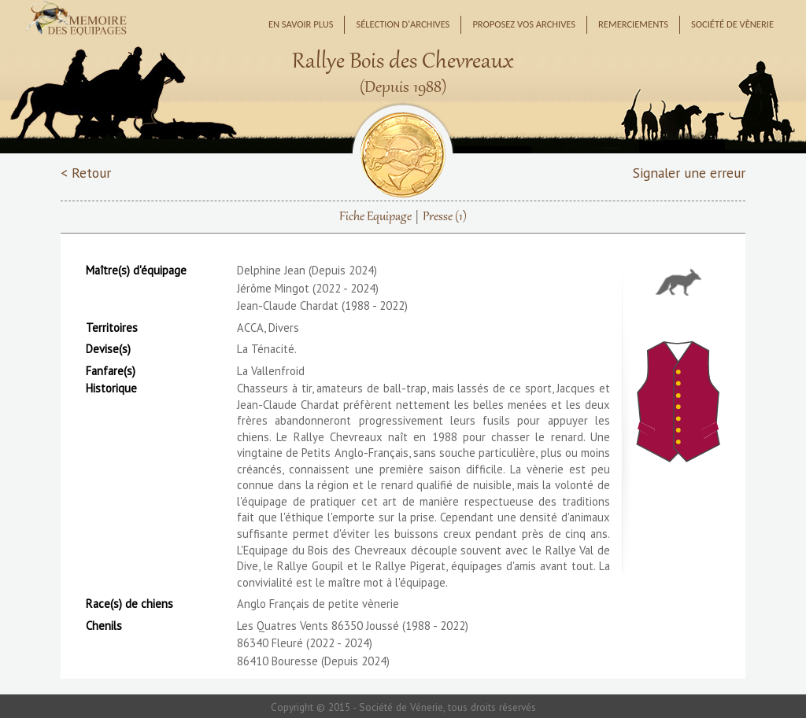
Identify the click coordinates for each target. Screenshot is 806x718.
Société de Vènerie (732, 24)
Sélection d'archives (402, 24)
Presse (445, 217)
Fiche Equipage (375, 217)
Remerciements (633, 24)
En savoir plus (301, 24)
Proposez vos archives (523, 24)
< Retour (86, 173)
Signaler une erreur (689, 173)
